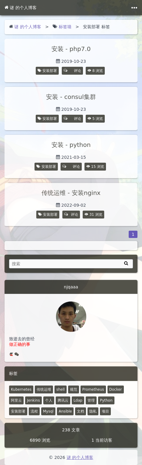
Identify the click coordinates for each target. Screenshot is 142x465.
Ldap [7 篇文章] (78, 403)
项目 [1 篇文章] (105, 414)
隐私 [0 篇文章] (93, 414)
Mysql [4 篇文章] (48, 414)
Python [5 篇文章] (106, 403)
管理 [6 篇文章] (91, 403)
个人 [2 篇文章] (48, 403)
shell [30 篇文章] (60, 392)
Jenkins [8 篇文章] (33, 403)
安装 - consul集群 (71, 96)
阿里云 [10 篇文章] (16, 403)
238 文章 (71, 432)
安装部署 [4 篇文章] (18, 414)
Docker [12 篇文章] (115, 392)
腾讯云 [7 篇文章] (63, 403)
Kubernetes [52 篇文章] (21, 392)
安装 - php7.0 (71, 49)
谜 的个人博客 (21, 7)
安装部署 (49, 71)
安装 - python (71, 144)
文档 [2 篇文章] (80, 414)
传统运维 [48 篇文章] (44, 392)
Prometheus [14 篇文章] (93, 392)
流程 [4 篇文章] (34, 414)
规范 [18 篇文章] (73, 392)
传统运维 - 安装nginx (71, 193)
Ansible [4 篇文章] (65, 414)
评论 (72, 71)
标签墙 (65, 26)
